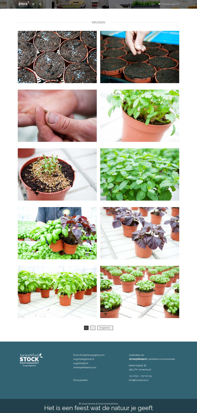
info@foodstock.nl (138, 380)
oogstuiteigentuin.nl (83, 359)
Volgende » (105, 327)
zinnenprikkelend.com (84, 367)
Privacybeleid (80, 380)
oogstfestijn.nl (80, 363)
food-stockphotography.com (89, 355)
